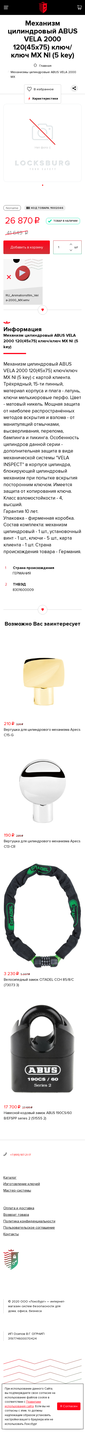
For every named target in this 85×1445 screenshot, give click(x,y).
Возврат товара (16, 1214)
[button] (42, 185)
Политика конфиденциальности (29, 1221)
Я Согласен (69, 1406)
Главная (45, 65)
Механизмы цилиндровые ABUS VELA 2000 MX (43, 72)
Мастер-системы (17, 1190)
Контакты (11, 1234)
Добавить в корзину (26, 247)
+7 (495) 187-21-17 (20, 1155)
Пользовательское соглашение (29, 1227)
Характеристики (45, 98)
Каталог (10, 1177)
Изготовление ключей (21, 1184)
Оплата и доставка (18, 1208)
